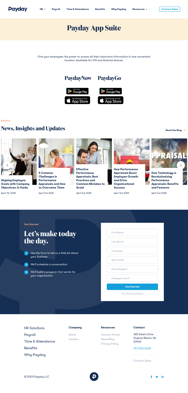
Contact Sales (169, 9)
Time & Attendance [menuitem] (39, 342)
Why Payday (118, 9)
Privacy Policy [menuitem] (109, 344)
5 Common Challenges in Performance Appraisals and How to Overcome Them (52, 180)
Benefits (100, 9)
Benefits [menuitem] (30, 348)
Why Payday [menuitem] (35, 355)
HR (41, 9)
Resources (139, 9)
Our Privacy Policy (132, 294)
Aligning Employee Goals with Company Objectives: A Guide (15, 184)
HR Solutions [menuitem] (34, 328)
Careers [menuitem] (74, 339)
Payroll (56, 9)
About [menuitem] (72, 334)
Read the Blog (174, 130)
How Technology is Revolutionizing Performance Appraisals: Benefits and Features (165, 180)
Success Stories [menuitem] (110, 334)
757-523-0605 (142, 348)
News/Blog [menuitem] (107, 339)
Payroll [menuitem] (30, 335)
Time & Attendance (77, 9)
